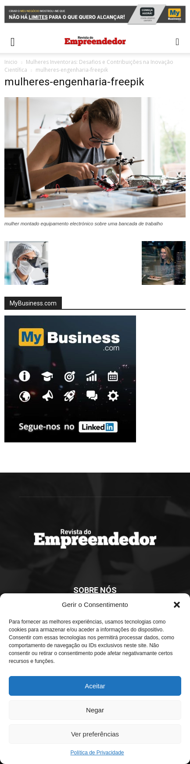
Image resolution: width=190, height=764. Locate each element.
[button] (176, 604)
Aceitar (95, 686)
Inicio (11, 62)
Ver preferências (95, 734)
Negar (95, 710)
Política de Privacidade (97, 753)
